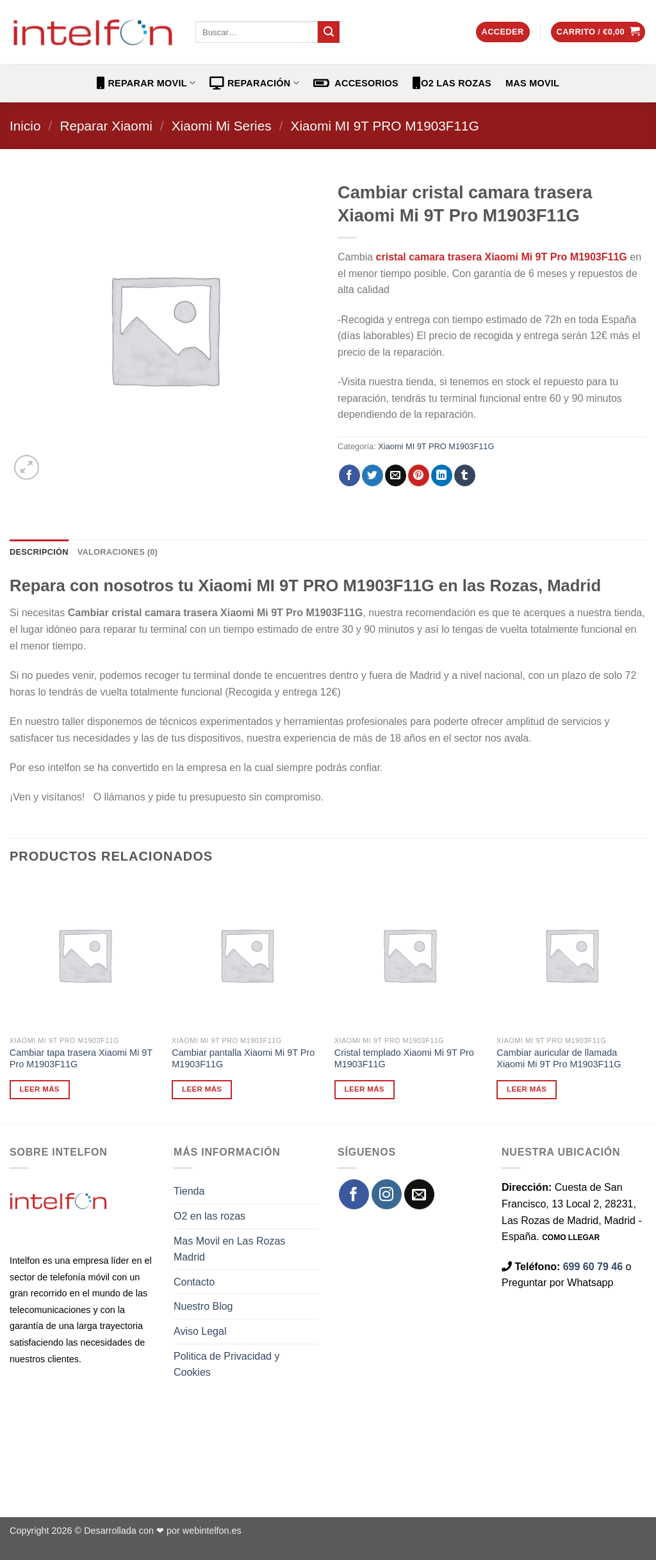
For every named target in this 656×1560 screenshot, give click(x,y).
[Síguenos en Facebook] (354, 1194)
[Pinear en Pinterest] (418, 475)
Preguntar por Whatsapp (557, 1282)
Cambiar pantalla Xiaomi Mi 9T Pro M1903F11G (243, 1058)
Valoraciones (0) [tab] (118, 552)
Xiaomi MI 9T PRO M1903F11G (385, 125)
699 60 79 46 (593, 1266)
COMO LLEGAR (571, 1237)
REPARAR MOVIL (146, 83)
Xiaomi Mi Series (222, 125)
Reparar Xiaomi (106, 125)
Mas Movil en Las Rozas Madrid (229, 1249)
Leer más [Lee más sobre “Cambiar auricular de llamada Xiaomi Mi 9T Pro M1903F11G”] (526, 1089)
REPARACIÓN (254, 83)
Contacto (194, 1282)
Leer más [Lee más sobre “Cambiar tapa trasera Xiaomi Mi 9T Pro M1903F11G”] (40, 1089)
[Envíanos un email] (419, 1194)
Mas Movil (532, 83)
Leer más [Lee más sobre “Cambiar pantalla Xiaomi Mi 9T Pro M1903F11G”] (202, 1089)
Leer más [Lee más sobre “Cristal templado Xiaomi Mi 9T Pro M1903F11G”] (364, 1089)
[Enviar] (329, 32)
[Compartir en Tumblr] (464, 475)
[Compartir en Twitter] (372, 475)
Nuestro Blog (203, 1306)
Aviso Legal (200, 1331)
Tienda (189, 1191)
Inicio (25, 125)
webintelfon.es (212, 1530)
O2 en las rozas (209, 1216)
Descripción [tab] (39, 552)
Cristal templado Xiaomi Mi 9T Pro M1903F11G (404, 1058)
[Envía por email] (395, 475)
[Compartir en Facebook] (349, 475)
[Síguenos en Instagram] (387, 1194)
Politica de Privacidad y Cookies (226, 1364)
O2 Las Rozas (452, 83)
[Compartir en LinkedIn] (441, 475)
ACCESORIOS (355, 83)
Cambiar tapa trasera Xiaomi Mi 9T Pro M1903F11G (81, 1058)
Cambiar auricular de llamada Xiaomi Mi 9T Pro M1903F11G (558, 1058)
